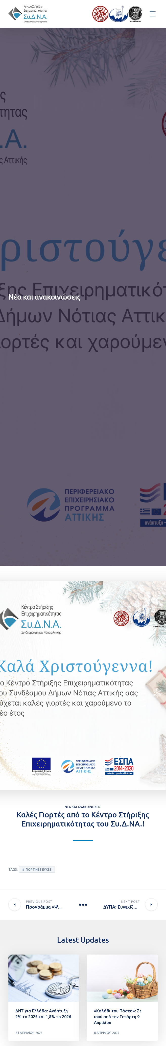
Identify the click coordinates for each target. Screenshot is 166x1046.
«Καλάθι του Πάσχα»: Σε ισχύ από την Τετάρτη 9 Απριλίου (117, 1017)
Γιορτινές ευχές (39, 869)
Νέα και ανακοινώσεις (83, 807)
